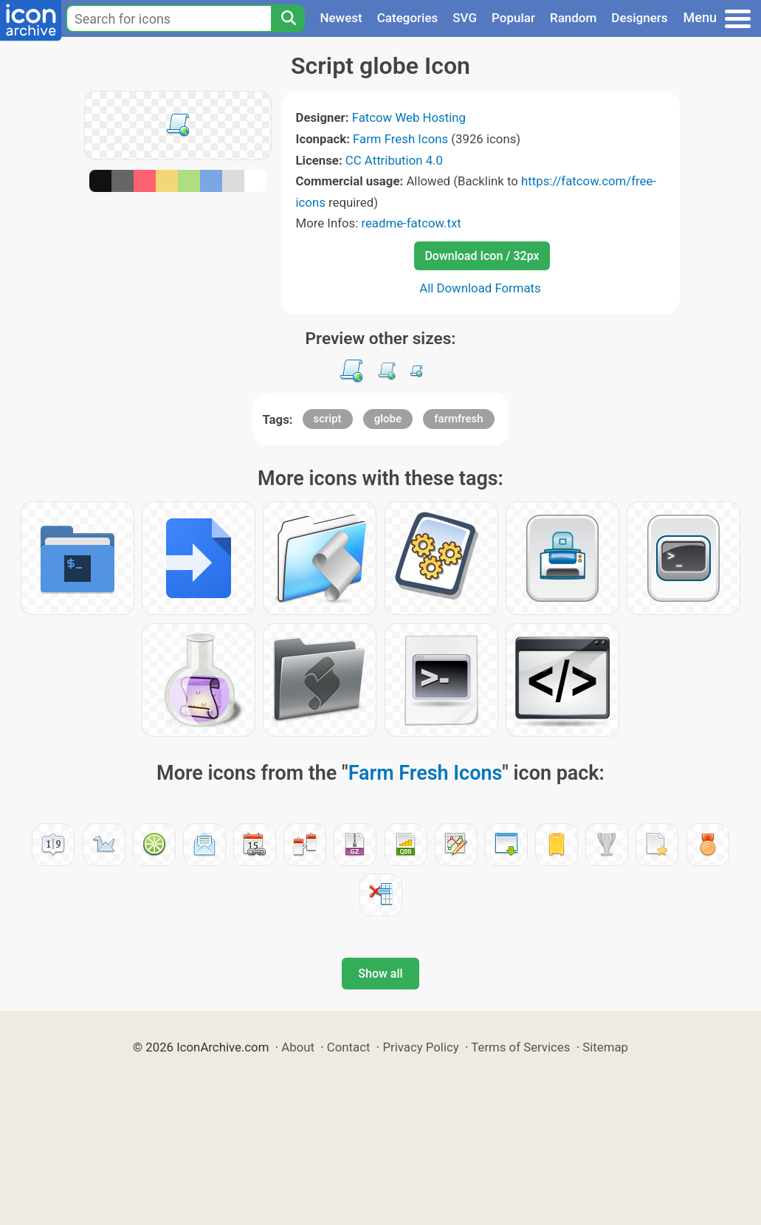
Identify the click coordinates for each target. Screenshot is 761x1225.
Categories (407, 17)
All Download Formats (480, 288)
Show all (380, 974)
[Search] (288, 18)
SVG (464, 17)
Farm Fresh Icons (400, 138)
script (328, 418)
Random (573, 17)
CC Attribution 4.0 (394, 160)
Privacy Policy (420, 1047)
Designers (639, 17)
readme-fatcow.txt (411, 223)
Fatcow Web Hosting (409, 117)
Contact (349, 1047)
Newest (341, 17)
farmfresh (458, 418)
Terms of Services (520, 1047)
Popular (513, 17)
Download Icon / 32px (481, 256)
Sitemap (605, 1047)
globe (388, 418)
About (297, 1047)
